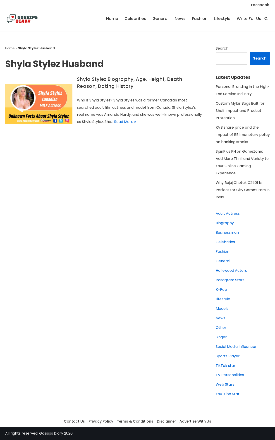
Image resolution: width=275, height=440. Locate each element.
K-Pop (221, 289)
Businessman (227, 232)
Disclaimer (166, 421)
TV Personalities (230, 375)
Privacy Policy (100, 421)
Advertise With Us (195, 421)
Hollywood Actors (231, 270)
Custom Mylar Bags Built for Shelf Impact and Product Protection (240, 111)
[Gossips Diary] (22, 18)
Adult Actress (228, 213)
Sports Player (228, 356)
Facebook (260, 4)
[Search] (266, 18)
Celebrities (135, 18)
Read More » (125, 122)
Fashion (200, 18)
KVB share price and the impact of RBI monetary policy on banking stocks (243, 135)
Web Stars (225, 384)
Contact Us (73, 421)
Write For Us (249, 18)
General (160, 18)
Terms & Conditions (134, 421)
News (180, 18)
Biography (225, 223)
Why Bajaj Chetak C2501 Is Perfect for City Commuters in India (243, 190)
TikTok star (225, 365)
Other (221, 327)
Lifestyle (222, 18)
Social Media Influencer (236, 346)
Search (222, 48)
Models (222, 308)
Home (112, 18)
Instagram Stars (230, 280)
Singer (221, 337)
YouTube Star (227, 394)
